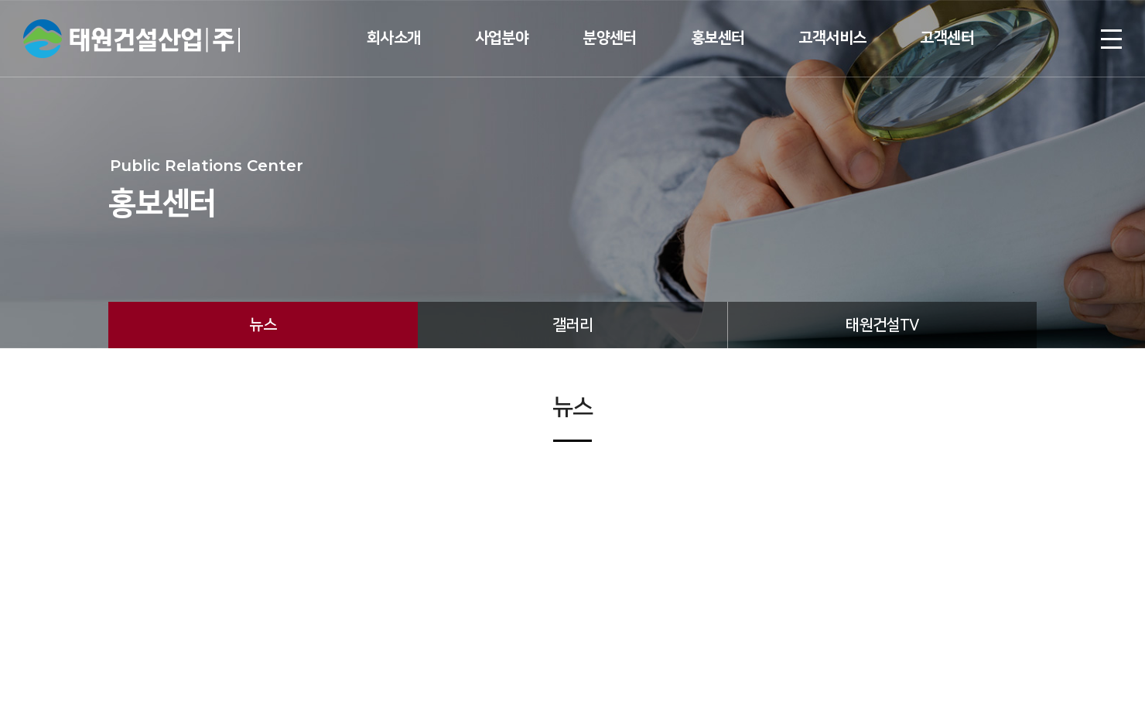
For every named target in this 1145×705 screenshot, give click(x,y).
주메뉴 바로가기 (0, 0)
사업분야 (502, 37)
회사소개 (394, 37)
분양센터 (610, 37)
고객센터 (947, 37)
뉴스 (262, 325)
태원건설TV (882, 325)
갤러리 (572, 325)
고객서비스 (832, 37)
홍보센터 (718, 37)
